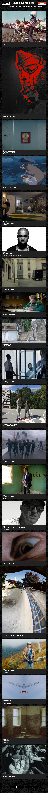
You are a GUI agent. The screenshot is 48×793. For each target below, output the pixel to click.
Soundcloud (37, 787)
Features (6, 3)
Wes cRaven (8, 563)
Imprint (27, 787)
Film (20, 6)
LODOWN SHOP (20, 787)
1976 (4, 44)
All (6, 6)
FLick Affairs (9, 152)
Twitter (35, 787)
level (5, 702)
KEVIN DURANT (9, 426)
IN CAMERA (7, 254)
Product (40, 6)
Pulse (42, 3)
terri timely (8, 223)
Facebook (31, 787)
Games (23, 6)
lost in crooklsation (13, 635)
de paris (6, 346)
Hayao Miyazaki (10, 188)
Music (35, 6)
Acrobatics (11, 6)
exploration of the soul (14, 528)
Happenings (29, 6)
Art (16, 6)
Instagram (33, 787)
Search (13, 787)
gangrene (7, 741)
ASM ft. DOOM (9, 116)
